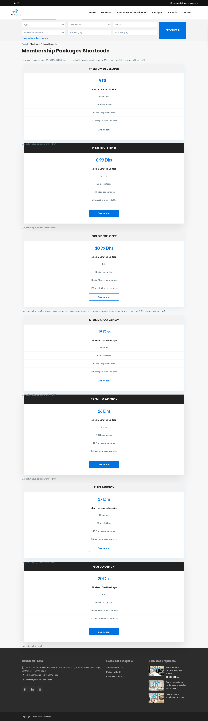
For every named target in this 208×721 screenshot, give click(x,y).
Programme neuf (114, 676)
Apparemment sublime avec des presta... (174, 670)
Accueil (25, 44)
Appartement (112, 667)
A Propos (157, 12)
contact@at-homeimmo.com (39, 680)
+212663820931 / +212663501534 (42, 675)
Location (106, 12)
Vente (92, 12)
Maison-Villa (112, 672)
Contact (187, 12)
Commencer (104, 129)
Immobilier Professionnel (131, 12)
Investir (172, 12)
